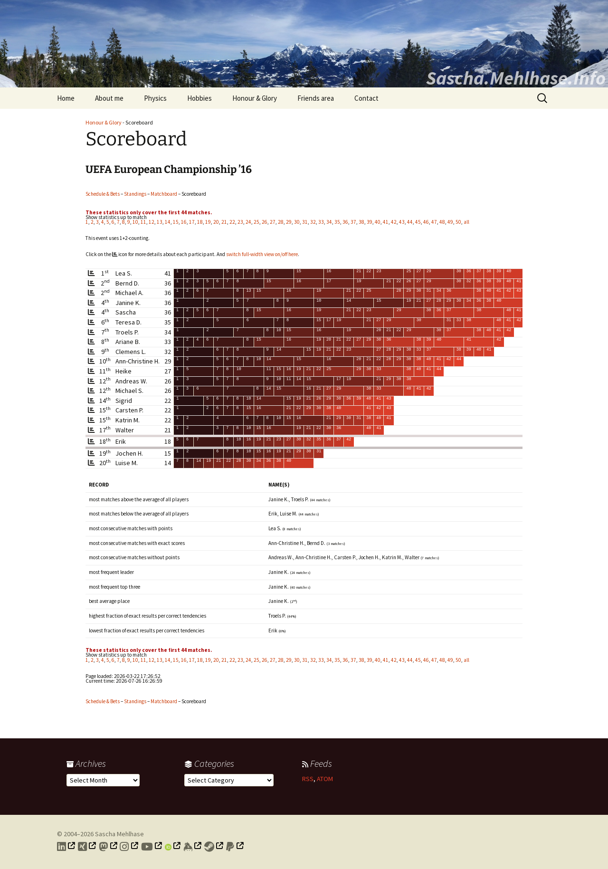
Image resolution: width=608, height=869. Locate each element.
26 (264, 222)
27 (273, 222)
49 (450, 222)
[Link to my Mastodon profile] (108, 846)
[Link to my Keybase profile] (192, 846)
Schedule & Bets (103, 194)
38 (361, 222)
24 (248, 222)
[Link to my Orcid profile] (173, 846)
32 (313, 222)
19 (208, 222)
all (466, 222)
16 (184, 222)
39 (369, 222)
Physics (155, 98)
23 (240, 222)
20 (216, 222)
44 (410, 222)
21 (224, 222)
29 (289, 222)
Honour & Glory (254, 98)
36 (345, 222)
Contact (366, 98)
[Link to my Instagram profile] (129, 846)
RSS (308, 778)
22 (232, 222)
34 (329, 222)
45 (418, 222)
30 (297, 222)
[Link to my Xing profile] (87, 846)
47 (434, 222)
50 (458, 222)
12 (151, 222)
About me (109, 98)
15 (176, 222)
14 (168, 222)
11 (143, 222)
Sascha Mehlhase (119, 834)
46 (426, 222)
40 (377, 222)
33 (321, 222)
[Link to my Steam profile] (214, 846)
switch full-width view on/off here (262, 254)
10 (135, 222)
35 (337, 222)
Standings (135, 194)
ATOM (325, 778)
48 (442, 222)
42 (394, 222)
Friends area (315, 98)
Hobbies (199, 98)
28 (281, 222)
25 (256, 222)
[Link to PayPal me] (235, 846)
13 (159, 222)
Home (66, 98)
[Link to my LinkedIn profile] (66, 846)
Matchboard (164, 194)
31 (305, 222)
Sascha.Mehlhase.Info (516, 78)
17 (192, 222)
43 (402, 222)
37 (353, 222)
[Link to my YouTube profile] (152, 846)
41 (386, 222)
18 (200, 222)
